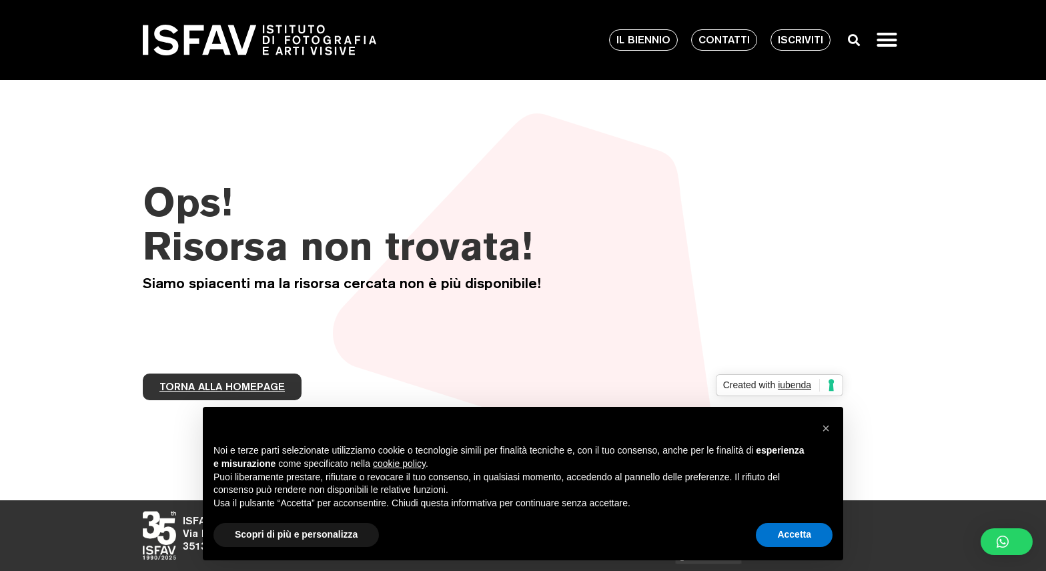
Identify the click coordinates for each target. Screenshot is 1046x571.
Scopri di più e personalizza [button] (296, 534)
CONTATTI (724, 39)
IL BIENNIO (643, 39)
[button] (887, 40)
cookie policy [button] (399, 463)
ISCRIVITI (800, 39)
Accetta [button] (794, 534)
